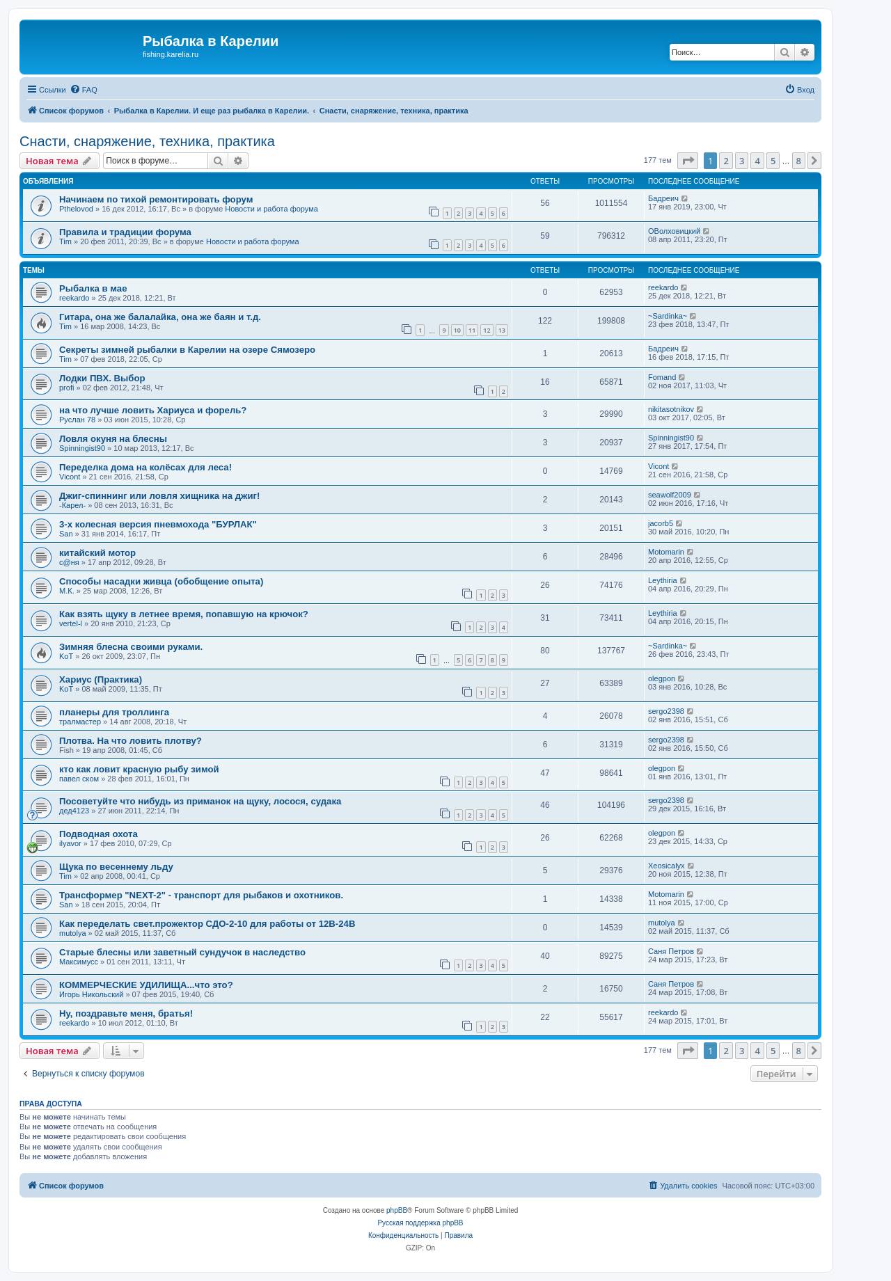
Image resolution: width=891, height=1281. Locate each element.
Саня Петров (671, 951)
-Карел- (72, 505)
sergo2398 (666, 711)
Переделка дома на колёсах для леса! (145, 467)
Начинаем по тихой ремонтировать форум (156, 199)
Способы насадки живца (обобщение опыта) (161, 581)
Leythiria (662, 580)
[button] (687, 160)
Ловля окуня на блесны (113, 438)
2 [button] (725, 160)
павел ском (79, 778)
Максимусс (78, 961)
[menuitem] (83, 89)
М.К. (66, 591)
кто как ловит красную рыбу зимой (139, 769)
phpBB (396, 1210)
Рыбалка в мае (93, 288)
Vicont (69, 476)
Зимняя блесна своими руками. (131, 647)
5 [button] (773, 160)
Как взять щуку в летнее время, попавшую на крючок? (183, 614)
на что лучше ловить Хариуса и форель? (152, 410)
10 (457, 330)
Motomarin (666, 552)
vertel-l (70, 623)
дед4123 (74, 810)
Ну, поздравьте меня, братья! (126, 1013)
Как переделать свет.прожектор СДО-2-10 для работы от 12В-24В (207, 923)
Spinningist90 (82, 448)
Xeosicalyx (666, 865)
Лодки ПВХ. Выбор (102, 378)
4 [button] (757, 160)
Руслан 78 (77, 419)
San (66, 534)
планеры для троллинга (114, 712)
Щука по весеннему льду (116, 866)
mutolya (72, 933)
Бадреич (663, 198)
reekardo (74, 298)
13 (501, 330)
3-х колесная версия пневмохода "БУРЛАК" (158, 524)
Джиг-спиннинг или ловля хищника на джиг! (159, 496)
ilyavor (70, 843)
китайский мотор (97, 553)
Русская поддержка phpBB (420, 1223)
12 (486, 330)
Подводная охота (98, 834)
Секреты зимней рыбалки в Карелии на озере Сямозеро (187, 349)
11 (471, 330)
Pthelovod (76, 209)
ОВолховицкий (674, 231)
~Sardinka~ (667, 316)
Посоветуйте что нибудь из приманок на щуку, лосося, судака (200, 801)
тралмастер (80, 721)
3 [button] (741, 160)
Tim (65, 241)
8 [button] (798, 160)
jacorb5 (660, 523)
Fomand (662, 377)
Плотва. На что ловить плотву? (130, 740)
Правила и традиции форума (125, 232)
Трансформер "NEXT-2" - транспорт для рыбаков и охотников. (201, 895)
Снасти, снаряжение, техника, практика (147, 141)
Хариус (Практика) (100, 679)
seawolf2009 (669, 495)
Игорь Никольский (91, 994)
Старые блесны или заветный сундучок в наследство (182, 952)
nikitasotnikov (671, 409)
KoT (66, 656)
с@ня (69, 562)
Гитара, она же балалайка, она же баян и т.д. (160, 317)
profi (66, 387)
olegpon (661, 678)
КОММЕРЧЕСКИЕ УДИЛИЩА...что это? (146, 985)
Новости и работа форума (271, 209)
